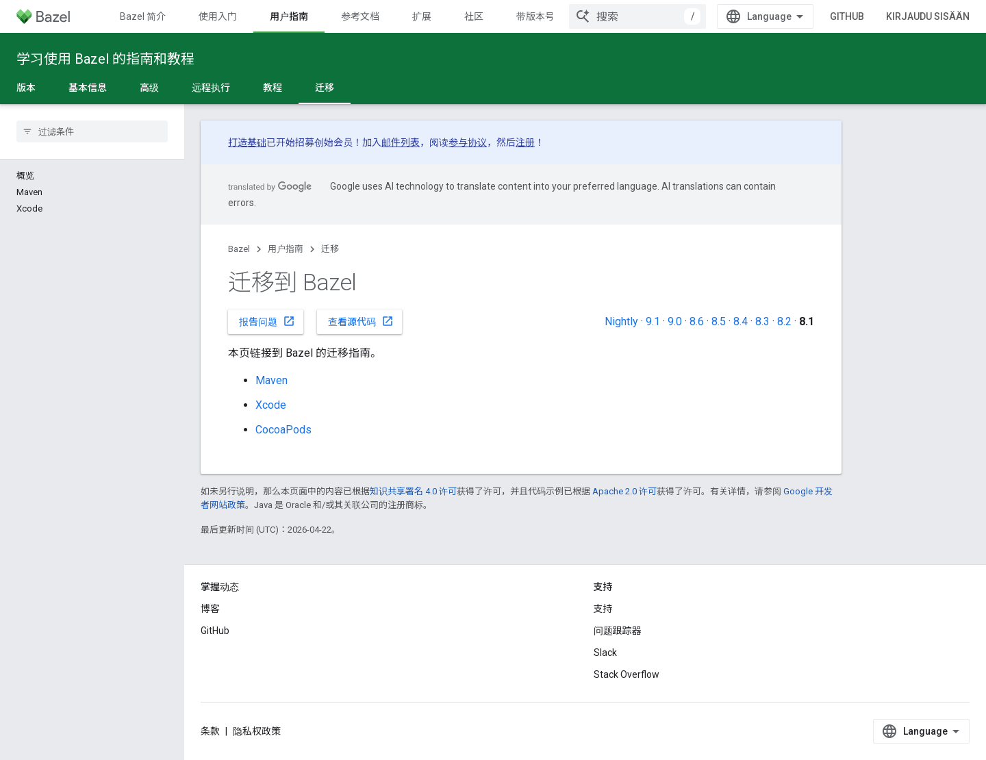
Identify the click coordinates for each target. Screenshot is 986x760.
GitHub (847, 16)
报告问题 (267, 321)
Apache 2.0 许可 (624, 491)
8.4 (740, 321)
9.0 (675, 321)
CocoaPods (283, 429)
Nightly (621, 321)
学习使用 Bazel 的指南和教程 (105, 59)
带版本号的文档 (549, 16)
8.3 (762, 321)
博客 (210, 608)
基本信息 (87, 87)
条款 (210, 731)
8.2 (784, 321)
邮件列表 (400, 142)
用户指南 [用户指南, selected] (289, 16)
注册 (525, 142)
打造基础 (247, 142)
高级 (149, 87)
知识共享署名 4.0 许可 (413, 491)
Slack (605, 652)
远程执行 (211, 87)
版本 (26, 87)
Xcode (270, 404)
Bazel (239, 249)
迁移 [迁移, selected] (324, 87)
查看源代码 (361, 321)
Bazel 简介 (143, 16)
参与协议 (467, 142)
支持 (603, 608)
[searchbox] (92, 131)
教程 (272, 87)
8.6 (697, 321)
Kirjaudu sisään (928, 16)
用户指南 (285, 249)
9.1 (653, 321)
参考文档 (360, 16)
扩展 (421, 16)
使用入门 (218, 16)
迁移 (330, 249)
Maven (271, 380)
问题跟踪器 (618, 630)
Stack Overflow (626, 674)
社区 (473, 16)
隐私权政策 (257, 731)
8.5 (718, 321)
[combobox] (637, 16)
